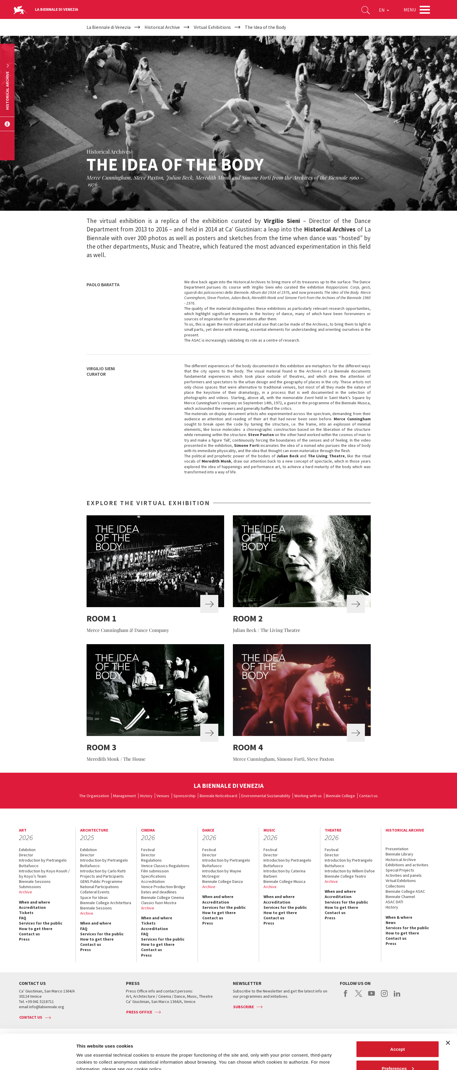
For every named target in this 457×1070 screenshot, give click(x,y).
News (391, 922)
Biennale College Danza (222, 881)
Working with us (308, 795)
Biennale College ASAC (405, 891)
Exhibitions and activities (407, 864)
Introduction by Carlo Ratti (103, 871)
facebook (346, 996)
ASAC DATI (394, 901)
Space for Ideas (94, 897)
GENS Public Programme (101, 881)
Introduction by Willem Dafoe (350, 871)
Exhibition (27, 849)
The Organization (94, 795)
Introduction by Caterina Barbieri (284, 873)
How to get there (35, 928)
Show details (89, 1052)
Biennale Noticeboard (218, 795)
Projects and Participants (102, 876)
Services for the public (40, 923)
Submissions (30, 886)
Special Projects (400, 870)
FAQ (22, 917)
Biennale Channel (400, 896)
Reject (397, 1054)
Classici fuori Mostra (158, 902)
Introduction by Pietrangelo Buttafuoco (43, 863)
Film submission (155, 871)
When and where (34, 902)
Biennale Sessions (35, 881)
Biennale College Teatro (345, 876)
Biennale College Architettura (105, 902)
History (146, 795)
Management (124, 795)
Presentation (397, 848)
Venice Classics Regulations (165, 865)
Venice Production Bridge (163, 886)
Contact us (368, 795)
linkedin (397, 996)
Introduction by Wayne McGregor (221, 873)
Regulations (151, 860)
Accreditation (32, 907)
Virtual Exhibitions (401, 880)
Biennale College (340, 795)
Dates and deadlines (159, 892)
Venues (163, 795)
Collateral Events (95, 892)
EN (384, 10)
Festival (148, 849)
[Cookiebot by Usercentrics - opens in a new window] (37, 1058)
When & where (399, 917)
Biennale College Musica (284, 881)
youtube (371, 996)
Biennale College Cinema (162, 897)
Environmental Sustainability (265, 795)
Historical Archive (401, 859)
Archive (25, 892)
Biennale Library (399, 854)
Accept (397, 1016)
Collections (395, 886)
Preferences (398, 1035)
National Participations (99, 886)
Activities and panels (404, 875)
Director (26, 855)
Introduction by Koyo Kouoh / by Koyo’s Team (44, 873)
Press (24, 939)
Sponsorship (184, 795)
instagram (384, 996)
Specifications (153, 876)
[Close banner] (448, 1010)
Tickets (26, 912)
